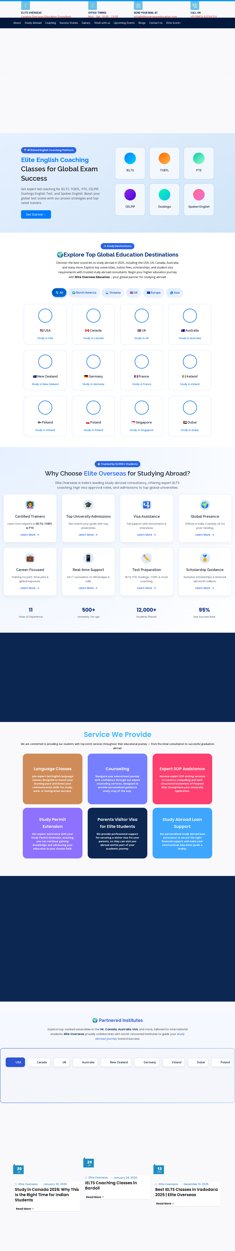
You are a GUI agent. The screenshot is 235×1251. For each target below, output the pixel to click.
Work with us (102, 23)
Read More (24, 1209)
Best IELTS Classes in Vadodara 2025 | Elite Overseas (186, 1192)
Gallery (86, 23)
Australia (172, 263)
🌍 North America (84, 292)
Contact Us (156, 23)
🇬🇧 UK (134, 292)
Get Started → (36, 214)
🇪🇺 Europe (154, 292)
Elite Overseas (28, 1184)
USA (146, 263)
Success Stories (69, 23)
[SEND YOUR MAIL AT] (138, 5)
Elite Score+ (173, 23)
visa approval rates (96, 487)
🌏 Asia (175, 292)
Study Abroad (33, 23)
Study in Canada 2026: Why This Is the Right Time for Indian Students (47, 1195)
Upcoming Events (124, 23)
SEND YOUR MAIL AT (146, 12)
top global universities (160, 487)
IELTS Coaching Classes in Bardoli (111, 1185)
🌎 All (59, 292)
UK (152, 263)
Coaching (50, 23)
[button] (5, 81)
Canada (160, 263)
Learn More (30, 535)
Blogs (142, 23)
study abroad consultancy (125, 483)
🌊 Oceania (113, 292)
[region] (117, 80)
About (17, 23)
